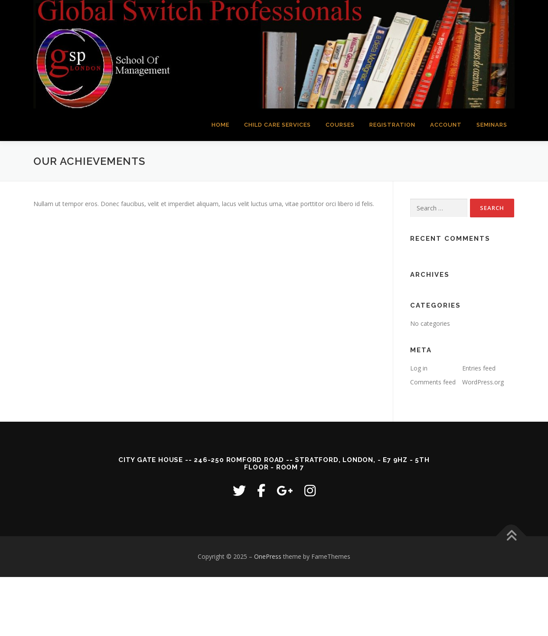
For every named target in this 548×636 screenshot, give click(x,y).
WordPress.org (483, 382)
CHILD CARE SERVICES (277, 124)
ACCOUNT (446, 124)
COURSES (340, 124)
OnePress (267, 556)
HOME (220, 124)
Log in (418, 368)
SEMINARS (491, 124)
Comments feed (433, 382)
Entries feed (479, 368)
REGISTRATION (392, 124)
